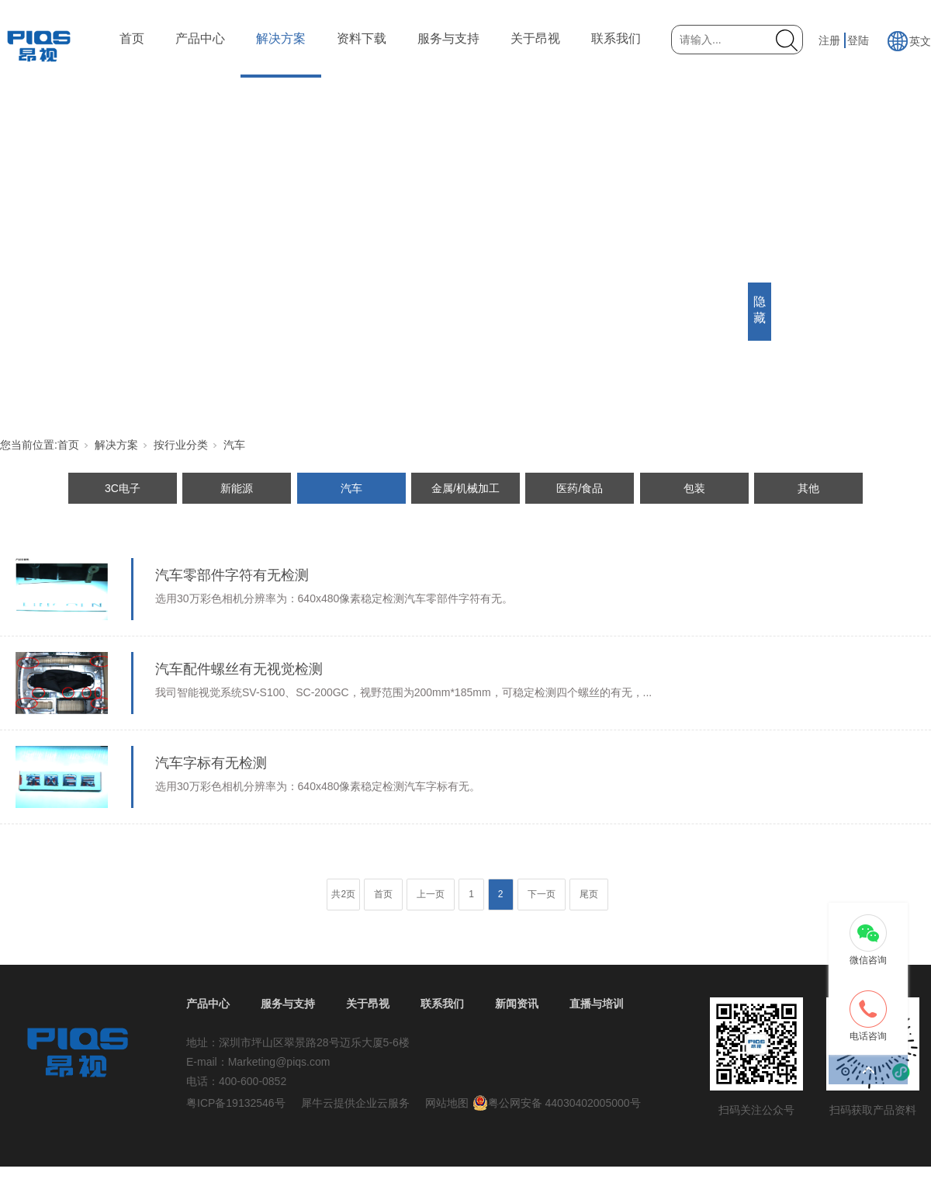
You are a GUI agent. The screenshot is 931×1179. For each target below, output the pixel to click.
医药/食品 (579, 488)
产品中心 (200, 38)
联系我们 (616, 38)
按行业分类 (181, 445)
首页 (131, 38)
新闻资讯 (516, 1003)
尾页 (589, 894)
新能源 (236, 488)
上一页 (431, 894)
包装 (694, 488)
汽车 (234, 445)
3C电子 (122, 488)
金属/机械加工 (465, 488)
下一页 (541, 894)
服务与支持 (448, 38)
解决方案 (281, 38)
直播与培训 (596, 1003)
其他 (808, 488)
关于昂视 (535, 38)
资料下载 (361, 38)
